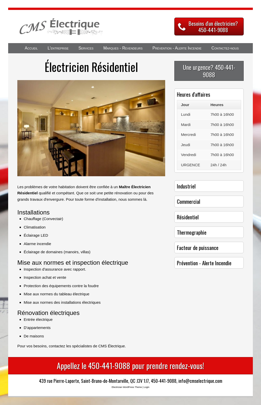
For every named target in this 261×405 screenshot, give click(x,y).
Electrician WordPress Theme (127, 387)
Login (146, 387)
